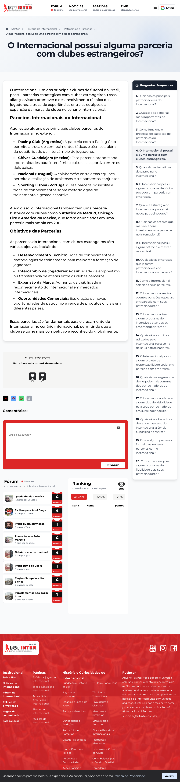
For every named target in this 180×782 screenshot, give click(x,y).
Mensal (100, 496)
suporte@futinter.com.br (139, 716)
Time (130, 8)
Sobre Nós (9, 677)
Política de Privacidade (129, 776)
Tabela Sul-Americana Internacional (41, 700)
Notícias (78, 8)
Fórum (57, 8)
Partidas (104, 8)
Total (119, 496)
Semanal (79, 496)
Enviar (113, 465)
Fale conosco (11, 721)
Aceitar (169, 776)
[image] (118, 427)
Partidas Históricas (74, 711)
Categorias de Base (74, 739)
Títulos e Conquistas (104, 683)
